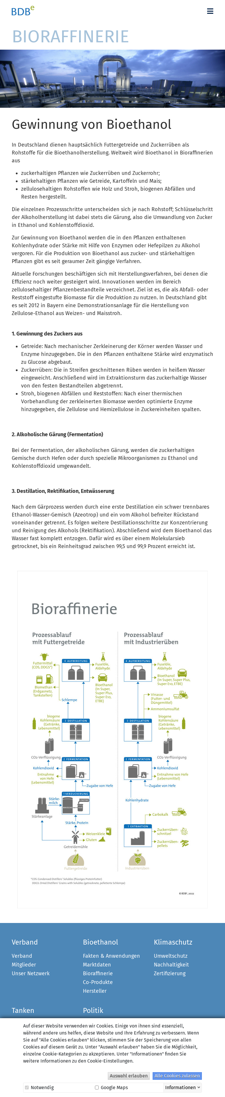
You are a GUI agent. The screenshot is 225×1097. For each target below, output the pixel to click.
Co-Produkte (98, 982)
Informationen (180, 1087)
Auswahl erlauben (129, 1076)
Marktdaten (97, 965)
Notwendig (39, 1087)
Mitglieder (24, 965)
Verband (22, 956)
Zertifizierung (169, 973)
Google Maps (111, 1087)
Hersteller (95, 991)
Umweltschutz (171, 956)
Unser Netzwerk (31, 973)
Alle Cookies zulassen (177, 1076)
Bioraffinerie (98, 973)
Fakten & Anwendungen (111, 956)
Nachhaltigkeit (171, 965)
